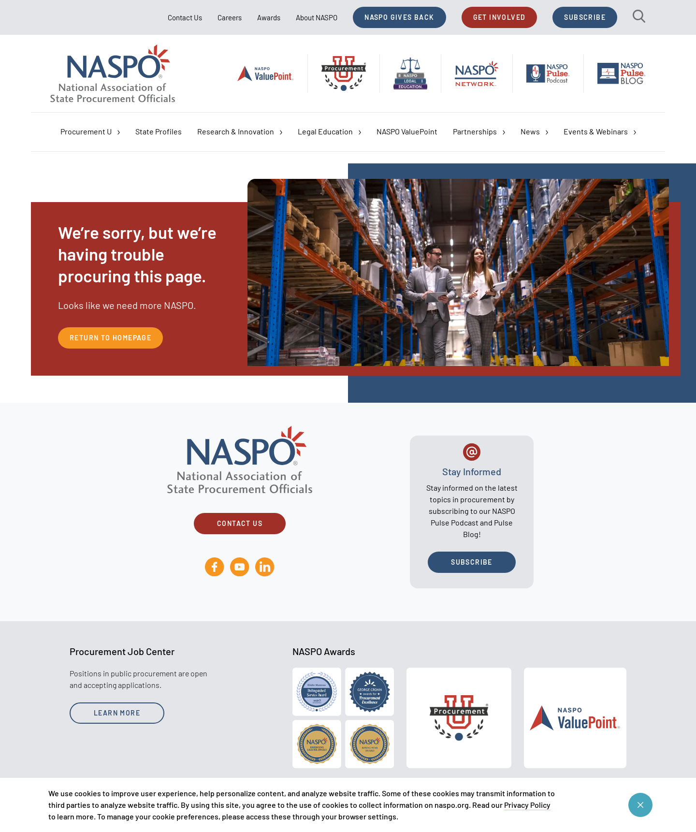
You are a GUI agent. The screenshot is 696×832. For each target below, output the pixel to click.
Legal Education (329, 131)
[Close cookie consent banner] (640, 805)
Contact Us (185, 17)
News (534, 131)
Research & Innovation (239, 131)
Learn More (117, 713)
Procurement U (90, 131)
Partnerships (479, 131)
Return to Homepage (110, 338)
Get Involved (499, 17)
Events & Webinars (600, 131)
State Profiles (158, 131)
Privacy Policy (527, 804)
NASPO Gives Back (399, 17)
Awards (268, 17)
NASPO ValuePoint (407, 131)
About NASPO (316, 17)
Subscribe (585, 17)
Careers (230, 17)
